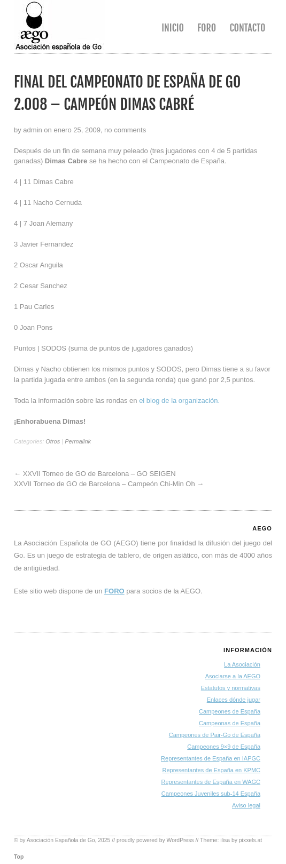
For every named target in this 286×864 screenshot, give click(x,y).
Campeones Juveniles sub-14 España (210, 793)
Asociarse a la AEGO (232, 676)
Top (19, 857)
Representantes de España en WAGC (210, 782)
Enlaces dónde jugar (233, 699)
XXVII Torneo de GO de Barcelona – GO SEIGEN (99, 474)
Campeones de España (229, 711)
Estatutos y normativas (230, 688)
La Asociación (242, 664)
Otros (52, 441)
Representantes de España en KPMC (211, 770)
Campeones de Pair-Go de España (214, 735)
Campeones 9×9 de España (223, 746)
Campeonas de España (229, 723)
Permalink (78, 441)
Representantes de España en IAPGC (210, 758)
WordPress (180, 840)
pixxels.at (250, 840)
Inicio (172, 28)
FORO (114, 591)
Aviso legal (246, 805)
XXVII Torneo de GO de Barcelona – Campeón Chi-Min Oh (104, 484)
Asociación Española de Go (61, 840)
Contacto (247, 28)
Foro (206, 28)
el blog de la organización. (179, 401)
